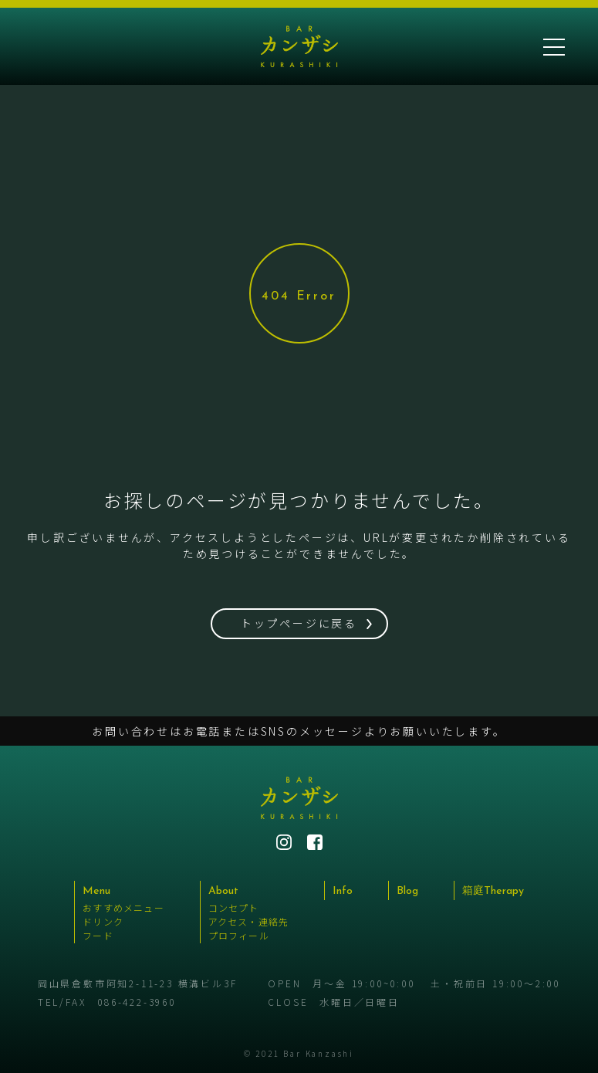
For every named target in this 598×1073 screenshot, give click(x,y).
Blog (407, 891)
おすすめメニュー (123, 907)
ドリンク (103, 921)
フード (98, 935)
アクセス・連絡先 (248, 921)
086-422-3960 (136, 1001)
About (223, 891)
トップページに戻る (299, 623)
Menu (96, 891)
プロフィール (238, 935)
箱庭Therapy (493, 891)
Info (343, 891)
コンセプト (233, 907)
